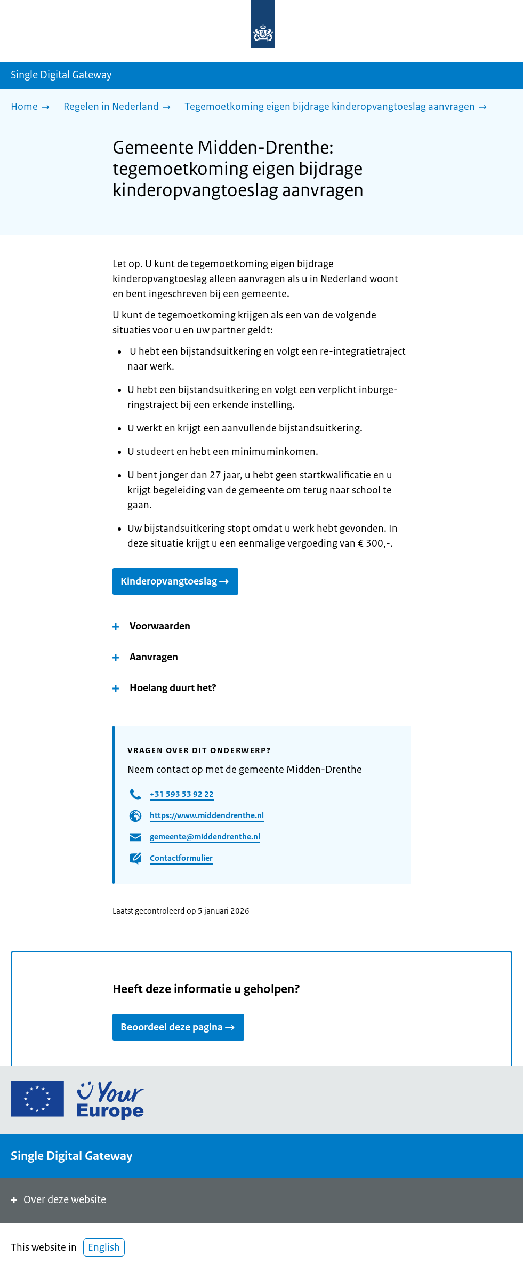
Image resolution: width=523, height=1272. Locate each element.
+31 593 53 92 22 (182, 794)
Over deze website (57, 1199)
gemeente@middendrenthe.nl (205, 836)
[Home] (33, 107)
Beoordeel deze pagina (178, 1027)
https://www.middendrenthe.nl (207, 815)
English (104, 1247)
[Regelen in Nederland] (119, 107)
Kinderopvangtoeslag (175, 581)
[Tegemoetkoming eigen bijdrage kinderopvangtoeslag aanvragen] (338, 107)
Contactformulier (181, 858)
